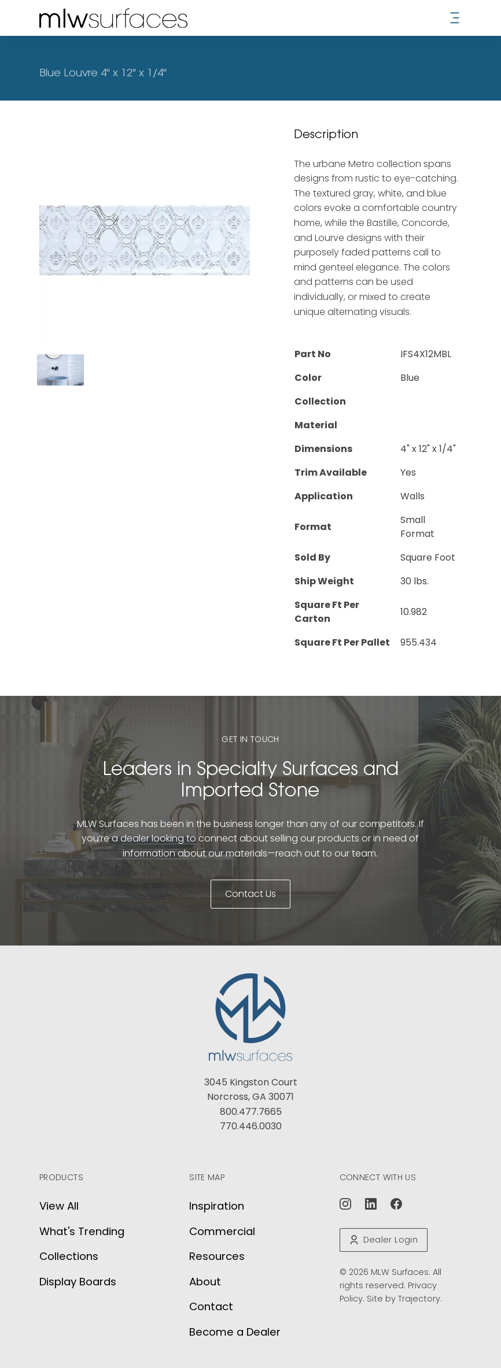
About (205, 1281)
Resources (217, 1256)
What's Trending (81, 1231)
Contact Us (250, 893)
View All (59, 1206)
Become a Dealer (235, 1332)
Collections (68, 1256)
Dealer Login (383, 1239)
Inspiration (216, 1206)
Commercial (222, 1231)
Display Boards (77, 1281)
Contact (211, 1306)
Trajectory (419, 1298)
